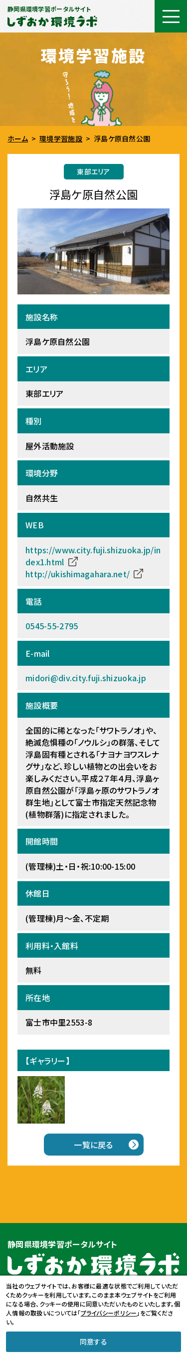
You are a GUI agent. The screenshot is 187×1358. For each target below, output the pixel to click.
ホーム (17, 138)
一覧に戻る (93, 1145)
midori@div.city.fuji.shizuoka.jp (85, 678)
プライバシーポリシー (109, 1313)
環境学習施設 (60, 138)
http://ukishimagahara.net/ (77, 574)
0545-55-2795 (51, 626)
